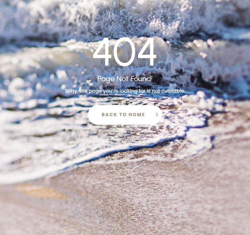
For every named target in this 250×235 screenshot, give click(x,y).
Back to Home (123, 114)
